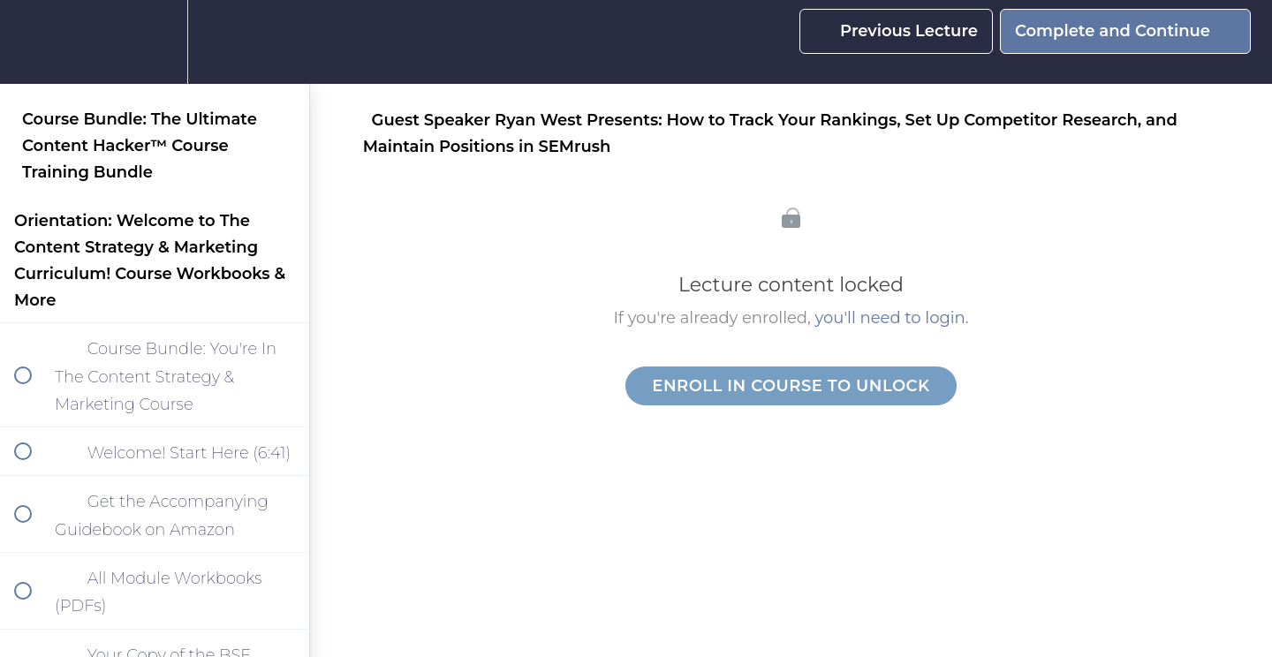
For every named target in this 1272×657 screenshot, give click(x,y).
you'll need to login (890, 318)
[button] (32, 42)
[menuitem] (154, 42)
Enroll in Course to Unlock (790, 386)
